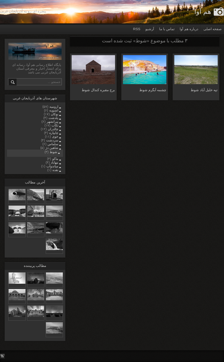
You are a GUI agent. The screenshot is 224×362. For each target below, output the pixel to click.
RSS (136, 29)
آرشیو (149, 29)
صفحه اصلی (212, 29)
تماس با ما (167, 29)
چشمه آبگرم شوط (152, 90)
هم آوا (202, 11)
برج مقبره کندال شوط (98, 90)
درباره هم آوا (189, 29)
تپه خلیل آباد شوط (204, 90)
